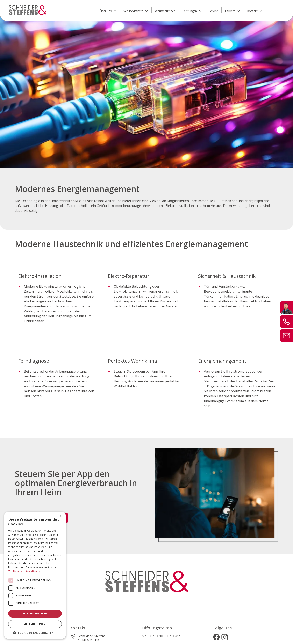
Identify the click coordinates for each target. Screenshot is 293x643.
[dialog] (35, 575)
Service (213, 11)
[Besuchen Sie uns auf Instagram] (224, 637)
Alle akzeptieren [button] (34, 613)
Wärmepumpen (165, 11)
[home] (43, 10)
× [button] (61, 516)
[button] (108, 10)
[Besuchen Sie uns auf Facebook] (216, 637)
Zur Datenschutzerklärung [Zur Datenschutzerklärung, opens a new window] (24, 571)
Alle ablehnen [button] (34, 624)
